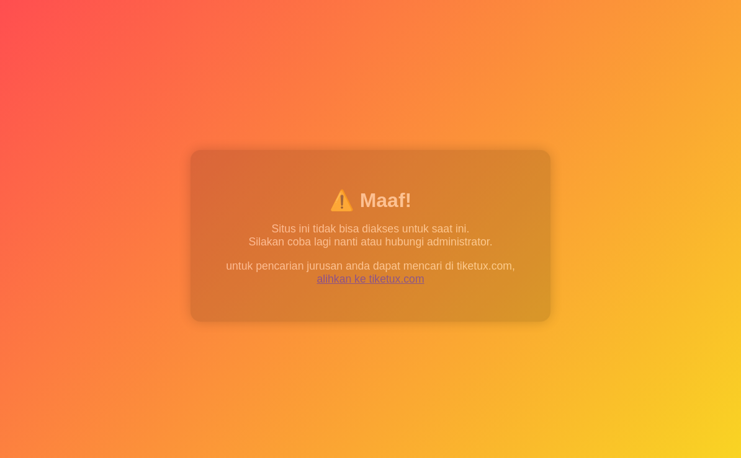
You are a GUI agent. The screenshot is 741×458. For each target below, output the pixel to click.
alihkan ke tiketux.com (370, 279)
